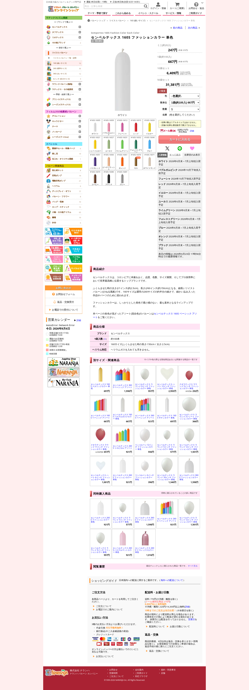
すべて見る (193, 565)
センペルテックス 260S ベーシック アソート (144, 416)
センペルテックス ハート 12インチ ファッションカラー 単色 (166, 386)
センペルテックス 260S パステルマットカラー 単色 (122, 550)
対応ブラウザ (141, 676)
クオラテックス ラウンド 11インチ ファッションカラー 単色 (100, 446)
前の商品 (178, 27)
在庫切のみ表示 (192, 155)
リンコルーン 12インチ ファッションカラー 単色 (144, 446)
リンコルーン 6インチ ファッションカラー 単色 (144, 477)
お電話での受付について (63, 309)
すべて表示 (175, 155)
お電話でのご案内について (109, 609)
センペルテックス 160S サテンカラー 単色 (166, 416)
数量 (164, 109)
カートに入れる (179, 139)
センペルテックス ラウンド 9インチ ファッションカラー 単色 (144, 386)
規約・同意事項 (168, 670)
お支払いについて (105, 656)
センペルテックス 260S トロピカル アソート (122, 447)
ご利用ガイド (141, 673)
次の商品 (193, 27)
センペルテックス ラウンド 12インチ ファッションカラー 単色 (188, 446)
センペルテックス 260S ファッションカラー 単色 (122, 477)
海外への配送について (171, 580)
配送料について (157, 626)
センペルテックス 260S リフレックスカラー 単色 (144, 550)
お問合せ (113, 670)
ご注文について (103, 606)
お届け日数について (180, 626)
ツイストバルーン (117, 20)
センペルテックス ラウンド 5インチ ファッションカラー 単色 (166, 446)
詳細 (79, 320)
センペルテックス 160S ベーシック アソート (100, 416)
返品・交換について (159, 651)
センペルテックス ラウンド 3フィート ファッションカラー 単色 (189, 416)
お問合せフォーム (63, 294)
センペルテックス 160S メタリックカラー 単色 (100, 386)
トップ (97, 20)
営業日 (191, 619)
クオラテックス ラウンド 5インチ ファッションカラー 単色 (189, 386)
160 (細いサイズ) (137, 20)
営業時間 (113, 673)
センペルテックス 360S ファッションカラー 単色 (189, 477)
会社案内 (139, 670)
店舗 (115, 1)
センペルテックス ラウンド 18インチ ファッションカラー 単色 (166, 477)
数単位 (163, 102)
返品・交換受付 (63, 301)
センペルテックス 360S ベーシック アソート (122, 386)
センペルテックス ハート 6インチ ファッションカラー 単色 (100, 477)
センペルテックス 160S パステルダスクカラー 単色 (122, 416)
